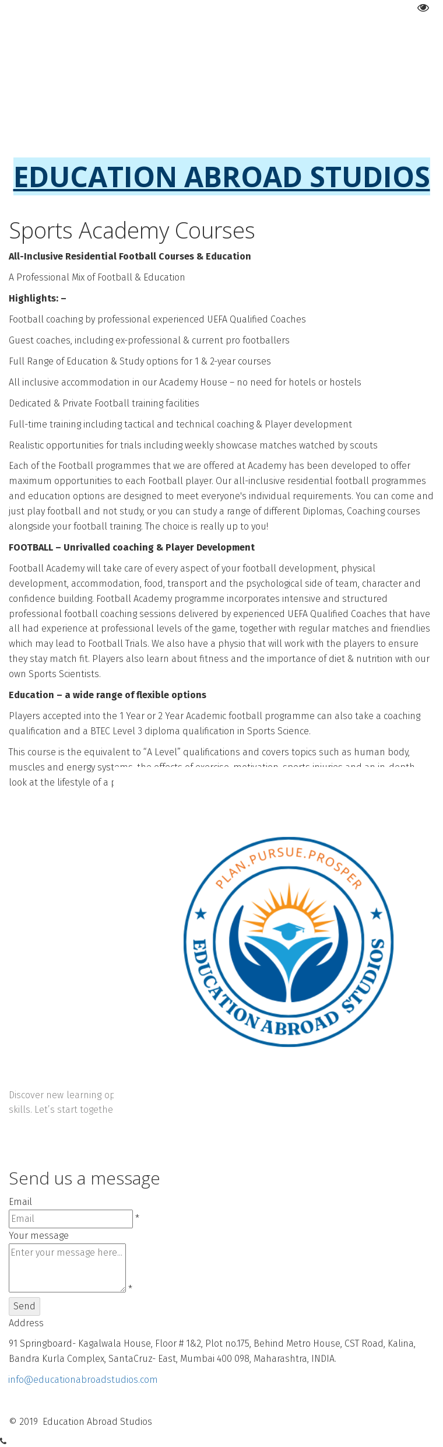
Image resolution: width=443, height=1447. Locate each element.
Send (24, 1306)
